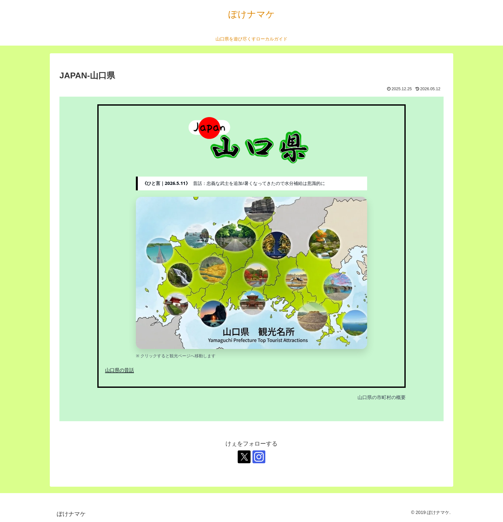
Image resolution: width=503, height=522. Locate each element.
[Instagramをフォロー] (258, 456)
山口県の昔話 (119, 370)
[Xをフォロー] (244, 456)
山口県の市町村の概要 (381, 397)
